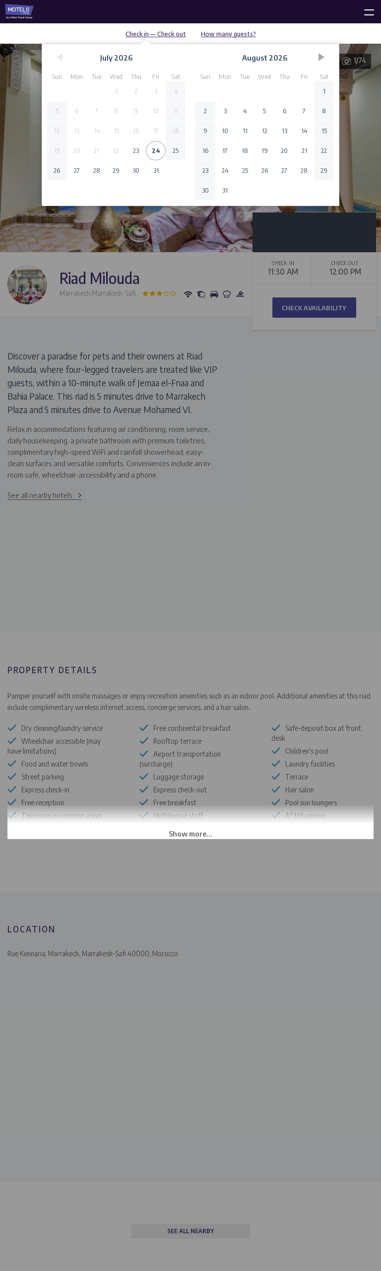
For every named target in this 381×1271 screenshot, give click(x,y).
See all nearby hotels (39, 495)
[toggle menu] (364, 10)
